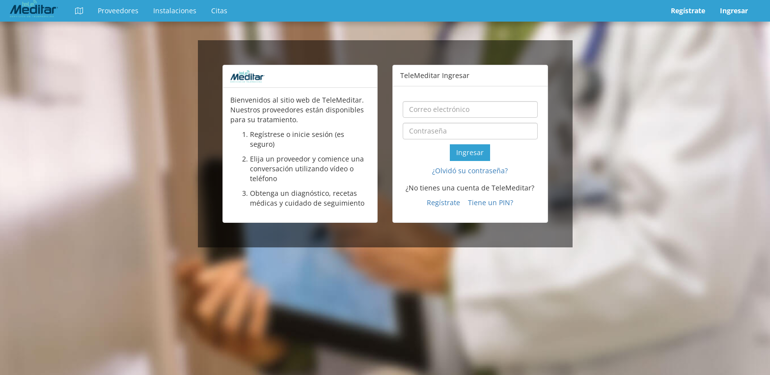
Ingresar (734, 10)
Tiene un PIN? (490, 202)
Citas (219, 10)
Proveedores (118, 10)
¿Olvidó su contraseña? (470, 170)
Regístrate (688, 10)
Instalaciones (174, 10)
